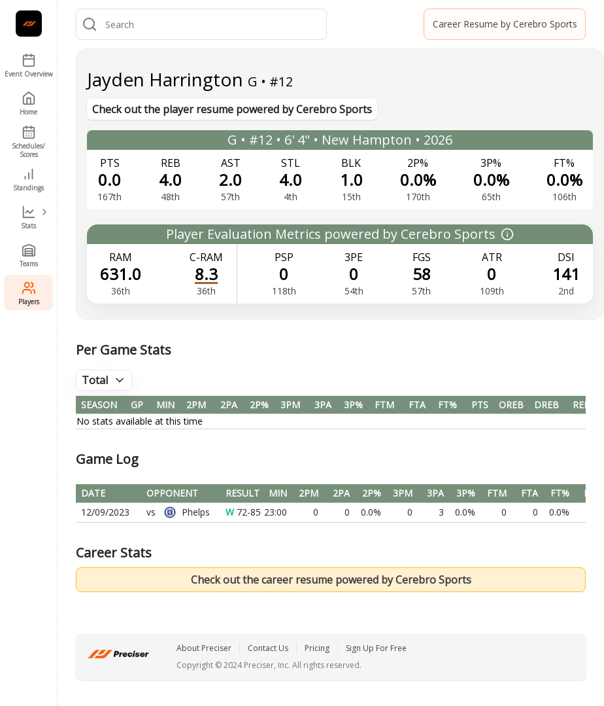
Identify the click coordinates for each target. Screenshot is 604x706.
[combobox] (213, 24)
